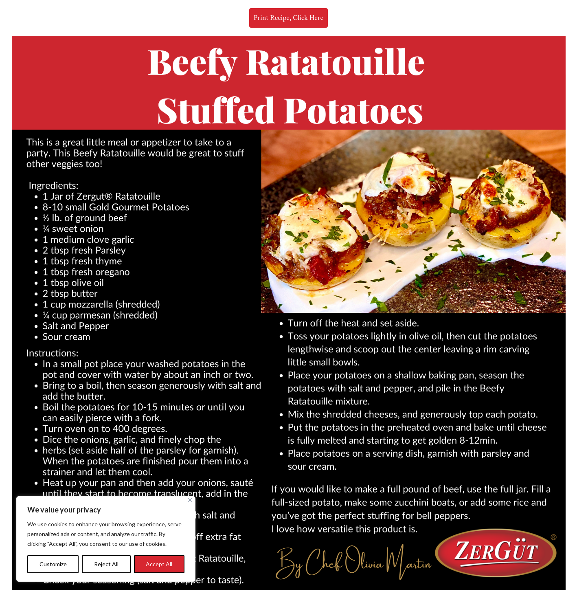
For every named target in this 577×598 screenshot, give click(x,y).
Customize (53, 564)
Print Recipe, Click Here (288, 17)
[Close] (190, 500)
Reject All (106, 564)
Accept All (159, 564)
